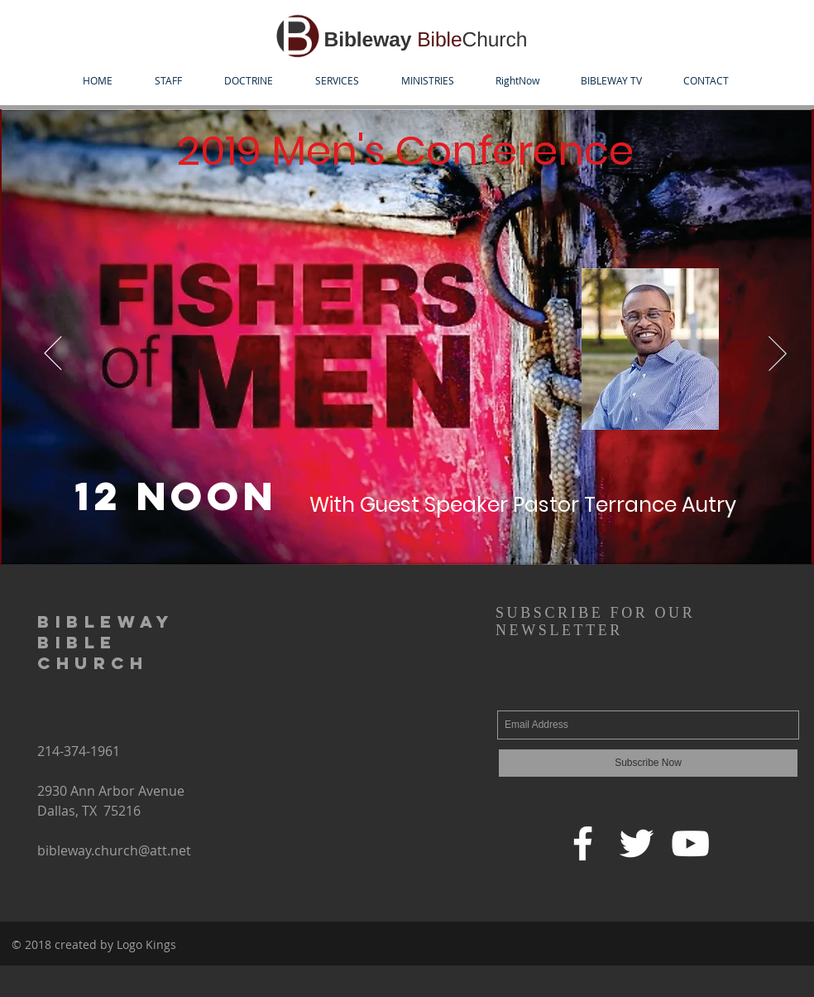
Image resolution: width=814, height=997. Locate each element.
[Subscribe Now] (648, 763)
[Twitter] (636, 843)
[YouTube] (690, 843)
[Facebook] (583, 843)
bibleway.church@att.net (114, 850)
